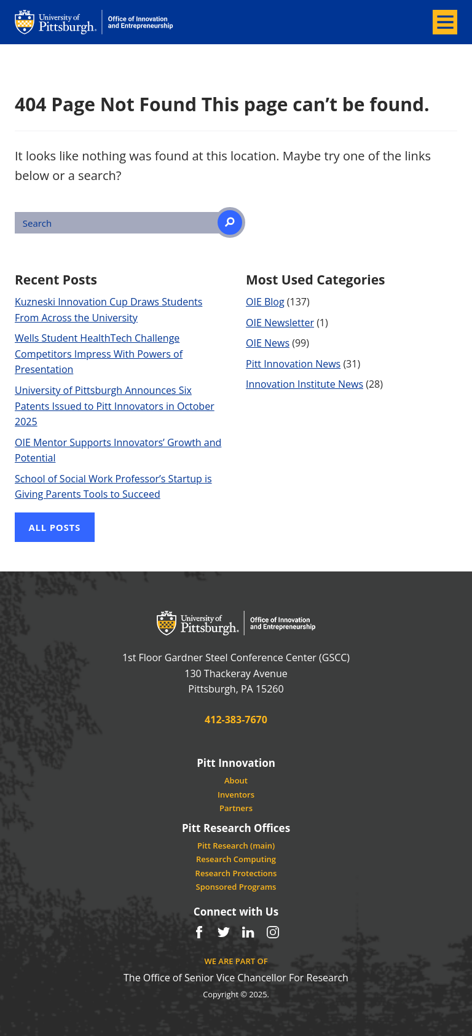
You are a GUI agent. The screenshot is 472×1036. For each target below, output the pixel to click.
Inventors (236, 794)
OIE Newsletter (280, 322)
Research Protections (236, 873)
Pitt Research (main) (236, 845)
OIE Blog (265, 301)
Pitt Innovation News (293, 364)
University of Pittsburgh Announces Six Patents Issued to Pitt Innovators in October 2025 (114, 405)
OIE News (267, 343)
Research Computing (236, 859)
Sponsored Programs (236, 886)
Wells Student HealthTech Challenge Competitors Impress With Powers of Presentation (99, 353)
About (236, 780)
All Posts (55, 527)
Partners (236, 808)
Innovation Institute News (304, 384)
